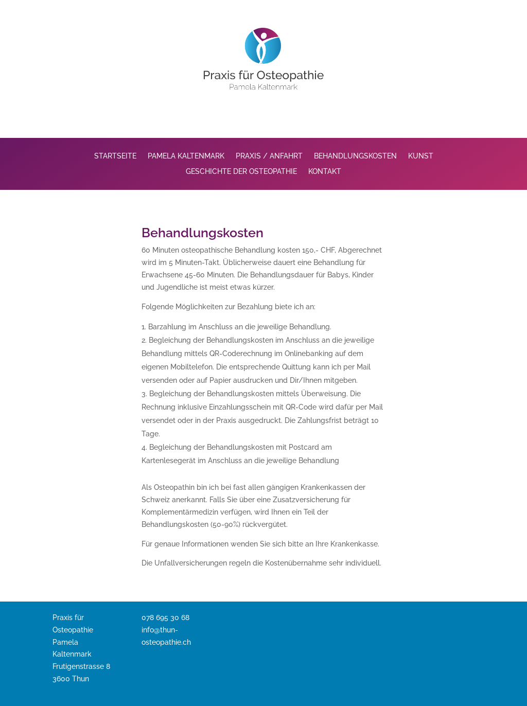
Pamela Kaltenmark (186, 156)
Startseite (115, 156)
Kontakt (324, 171)
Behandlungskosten (355, 156)
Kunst (420, 156)
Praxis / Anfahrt (269, 156)
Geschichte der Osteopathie (241, 171)
